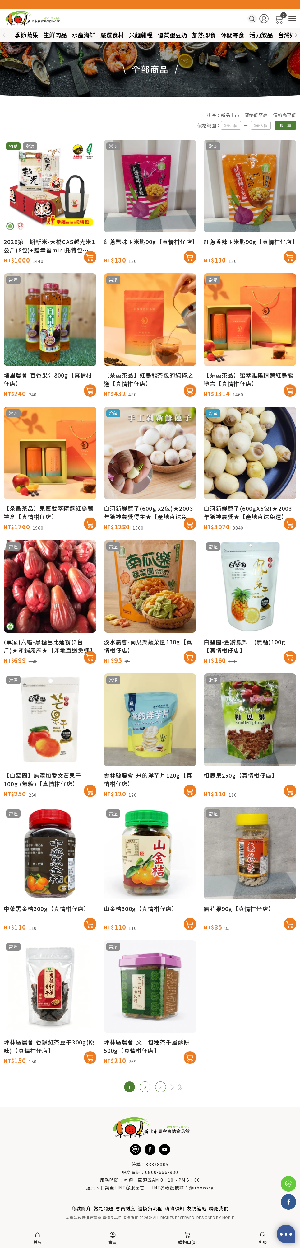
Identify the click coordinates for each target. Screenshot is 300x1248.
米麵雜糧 (141, 34)
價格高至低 (284, 115)
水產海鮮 (83, 34)
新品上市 (230, 115)
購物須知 (174, 1208)
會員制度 (125, 1208)
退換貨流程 (150, 1208)
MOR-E (228, 1217)
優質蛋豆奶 (172, 34)
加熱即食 (204, 34)
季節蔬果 (26, 34)
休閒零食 (232, 34)
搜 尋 (285, 125)
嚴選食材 (112, 34)
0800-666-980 (161, 1172)
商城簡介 (81, 1208)
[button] (296, 35)
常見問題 (103, 1208)
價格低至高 (256, 115)
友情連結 (196, 1208)
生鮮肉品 (55, 34)
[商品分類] (292, 19)
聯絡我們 (218, 1208)
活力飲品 (261, 34)
